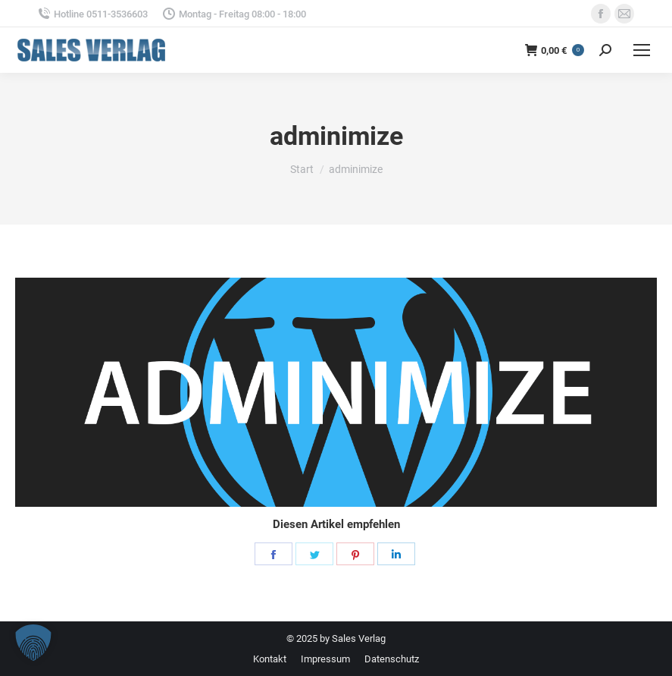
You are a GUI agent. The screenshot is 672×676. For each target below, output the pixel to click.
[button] (33, 642)
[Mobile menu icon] (642, 50)
